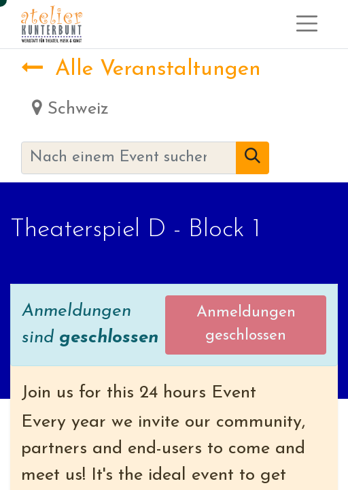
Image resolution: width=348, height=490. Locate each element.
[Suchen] (252, 158)
